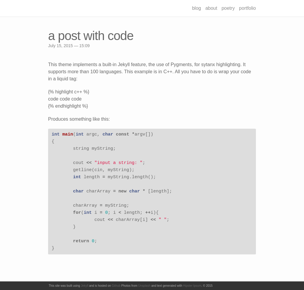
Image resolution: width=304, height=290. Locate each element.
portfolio (247, 8)
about (211, 8)
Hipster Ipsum (192, 285)
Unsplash (144, 285)
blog (196, 8)
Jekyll (84, 285)
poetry (228, 8)
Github (116, 285)
